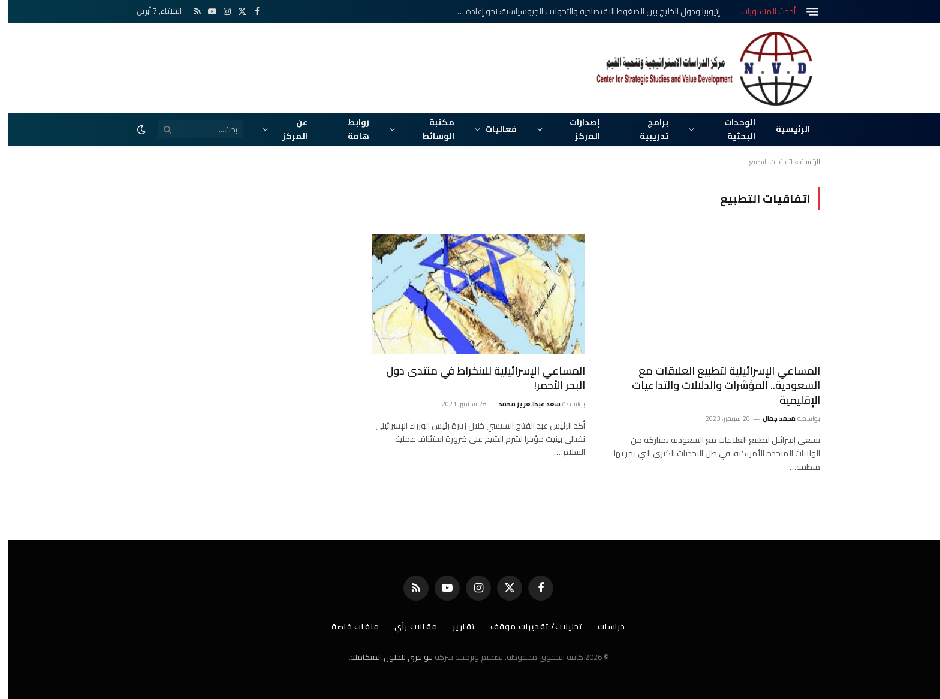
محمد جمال (771, 418)
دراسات (603, 626)
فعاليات (492, 129)
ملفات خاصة (347, 626)
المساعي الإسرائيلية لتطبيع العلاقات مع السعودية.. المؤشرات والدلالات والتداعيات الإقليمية (717, 386)
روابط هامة (350, 129)
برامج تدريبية (645, 129)
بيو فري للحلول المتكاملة (383, 657)
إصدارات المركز (576, 129)
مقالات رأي (407, 626)
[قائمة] (804, 11)
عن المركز (286, 129)
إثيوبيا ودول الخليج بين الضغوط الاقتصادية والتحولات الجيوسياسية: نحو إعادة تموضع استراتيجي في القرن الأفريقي (577, 11)
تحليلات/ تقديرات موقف (528, 626)
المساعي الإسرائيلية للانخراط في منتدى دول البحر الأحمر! (477, 378)
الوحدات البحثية (731, 129)
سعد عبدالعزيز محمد (521, 404)
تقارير (455, 626)
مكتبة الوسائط (430, 129)
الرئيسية (784, 129)
